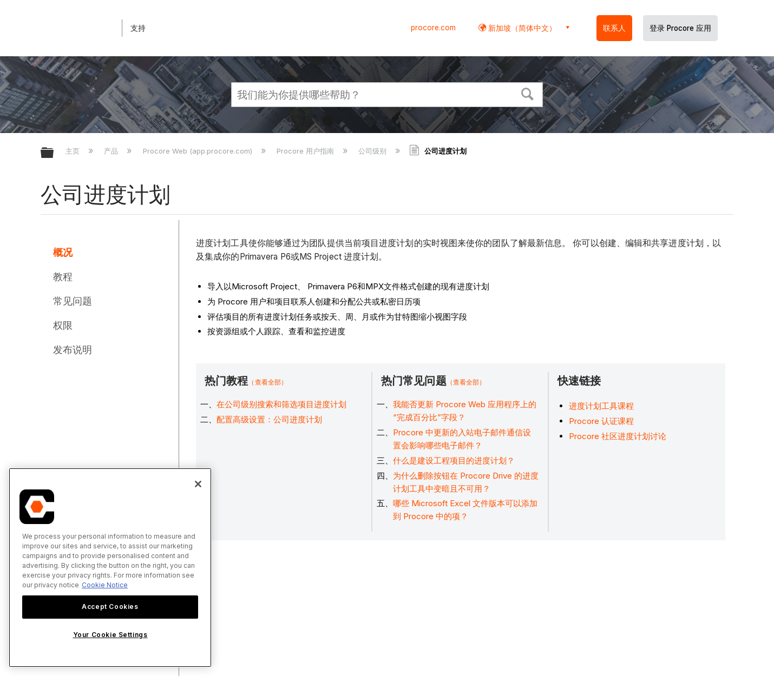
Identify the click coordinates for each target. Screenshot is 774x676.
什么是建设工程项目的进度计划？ (454, 460)
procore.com (433, 27)
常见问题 (72, 301)
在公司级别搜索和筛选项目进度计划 (281, 404)
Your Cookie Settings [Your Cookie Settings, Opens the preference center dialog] (110, 635)
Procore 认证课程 (601, 421)
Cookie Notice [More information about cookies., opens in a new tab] (105, 585)
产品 (112, 151)
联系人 (614, 28)
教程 (63, 276)
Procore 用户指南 (306, 151)
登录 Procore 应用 (680, 28)
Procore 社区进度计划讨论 (617, 436)
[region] (110, 567)
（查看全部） (267, 382)
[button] (528, 93)
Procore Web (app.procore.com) (198, 151)
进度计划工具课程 (601, 406)
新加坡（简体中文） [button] (521, 27)
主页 (73, 151)
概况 (63, 252)
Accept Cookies (110, 606)
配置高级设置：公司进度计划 (269, 419)
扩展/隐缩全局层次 (54, 153)
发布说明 (72, 349)
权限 (63, 325)
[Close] (198, 484)
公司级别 (373, 151)
